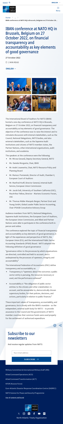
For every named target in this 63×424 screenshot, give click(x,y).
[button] (56, 2)
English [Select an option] (10, 68)
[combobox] (56, 2)
